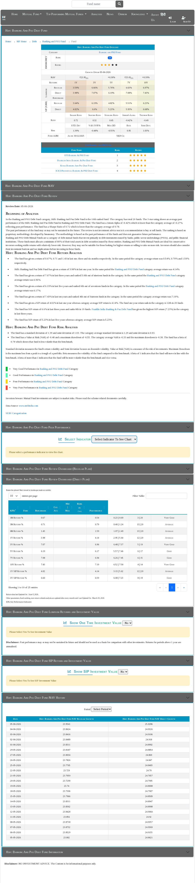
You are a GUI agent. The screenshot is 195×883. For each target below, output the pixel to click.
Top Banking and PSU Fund (98, 145)
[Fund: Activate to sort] (58, 504)
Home (14, 13)
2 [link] (165, 580)
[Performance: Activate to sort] (174, 504)
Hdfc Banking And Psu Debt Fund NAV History (35, 690)
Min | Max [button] (121, 503)
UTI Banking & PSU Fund (76, 155)
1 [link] (159, 580)
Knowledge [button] (138, 13)
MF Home (21, 41)
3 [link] (172, 580)
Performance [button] (171, 503)
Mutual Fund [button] (30, 13)
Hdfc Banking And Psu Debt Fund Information (34, 845)
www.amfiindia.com (28, 405)
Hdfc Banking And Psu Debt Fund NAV (29, 185)
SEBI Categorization (16, 413)
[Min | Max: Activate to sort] (123, 504)
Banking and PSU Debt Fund (129, 269)
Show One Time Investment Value (92, 616)
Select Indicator (74, 439)
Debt (34, 41)
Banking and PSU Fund (54, 41)
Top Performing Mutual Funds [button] (65, 13)
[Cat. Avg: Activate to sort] (101, 504)
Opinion (122, 13)
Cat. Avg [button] (98, 503)
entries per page (29, 495)
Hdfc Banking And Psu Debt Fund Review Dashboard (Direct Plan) (48, 479)
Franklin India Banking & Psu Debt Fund (76, 160)
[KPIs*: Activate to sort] (29, 504)
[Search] (93, 4)
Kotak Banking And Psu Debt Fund (76, 165)
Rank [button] (146, 503)
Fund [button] (56, 503)
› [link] (177, 580)
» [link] (184, 580)
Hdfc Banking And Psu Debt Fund (26, 30)
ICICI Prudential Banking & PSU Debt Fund (77, 170)
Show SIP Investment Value (92, 665)
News (110, 13)
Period (87, 702)
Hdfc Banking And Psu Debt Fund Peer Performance (38, 427)
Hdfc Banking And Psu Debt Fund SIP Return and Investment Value (48, 653)
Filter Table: (139, 495)
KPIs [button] (13, 503)
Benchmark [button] (76, 503)
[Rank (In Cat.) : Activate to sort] (148, 504)
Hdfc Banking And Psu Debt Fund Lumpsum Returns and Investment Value (52, 605)
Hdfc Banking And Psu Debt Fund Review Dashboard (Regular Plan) (49, 468)
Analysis (96, 13)
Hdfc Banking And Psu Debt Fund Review (31, 196)
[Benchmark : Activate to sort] (78, 504)
